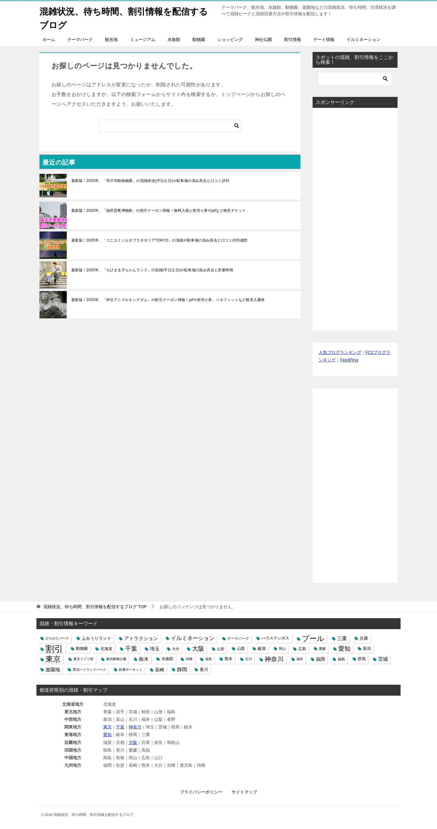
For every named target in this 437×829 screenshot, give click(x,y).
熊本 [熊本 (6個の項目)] (228, 659)
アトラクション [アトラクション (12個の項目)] (141, 638)
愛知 (107, 734)
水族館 (174, 39)
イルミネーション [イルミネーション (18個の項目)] (193, 638)
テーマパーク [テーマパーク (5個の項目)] (238, 638)
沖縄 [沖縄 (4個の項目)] (189, 659)
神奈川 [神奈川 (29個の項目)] (274, 659)
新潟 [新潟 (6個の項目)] (367, 648)
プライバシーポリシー (201, 792)
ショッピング (230, 39)
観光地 (111, 39)
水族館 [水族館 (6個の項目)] (167, 659)
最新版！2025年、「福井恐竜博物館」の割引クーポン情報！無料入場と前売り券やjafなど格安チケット (158, 210)
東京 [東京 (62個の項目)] (53, 659)
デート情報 (323, 39)
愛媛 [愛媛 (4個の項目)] (322, 648)
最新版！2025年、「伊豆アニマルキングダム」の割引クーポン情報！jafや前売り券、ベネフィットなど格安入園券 (168, 300)
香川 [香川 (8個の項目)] (204, 669)
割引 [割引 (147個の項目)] (54, 648)
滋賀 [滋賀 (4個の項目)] (208, 659)
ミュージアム (142, 39)
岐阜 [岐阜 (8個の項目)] (262, 648)
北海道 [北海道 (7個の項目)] (106, 648)
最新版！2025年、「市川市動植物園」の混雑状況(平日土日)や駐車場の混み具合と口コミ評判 (150, 181)
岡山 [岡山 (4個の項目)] (282, 648)
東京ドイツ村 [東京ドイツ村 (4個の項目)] (83, 659)
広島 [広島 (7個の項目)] (302, 648)
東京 (107, 727)
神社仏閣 (263, 39)
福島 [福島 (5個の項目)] (341, 659)
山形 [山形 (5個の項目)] (220, 649)
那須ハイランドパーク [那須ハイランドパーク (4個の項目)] (89, 669)
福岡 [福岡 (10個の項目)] (320, 659)
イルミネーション (364, 39)
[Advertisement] (355, 219)
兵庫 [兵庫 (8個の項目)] (364, 638)
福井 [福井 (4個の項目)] (299, 659)
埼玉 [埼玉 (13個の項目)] (155, 648)
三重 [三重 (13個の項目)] (342, 638)
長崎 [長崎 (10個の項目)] (159, 669)
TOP (95, 606)
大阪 (133, 742)
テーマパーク (80, 39)
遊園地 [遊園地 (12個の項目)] (53, 669)
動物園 (198, 39)
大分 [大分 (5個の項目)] (175, 649)
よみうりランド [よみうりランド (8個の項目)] (96, 638)
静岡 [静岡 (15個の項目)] (182, 670)
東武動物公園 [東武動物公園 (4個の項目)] (116, 659)
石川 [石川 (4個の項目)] (248, 659)
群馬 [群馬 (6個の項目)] (362, 659)
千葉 (120, 727)
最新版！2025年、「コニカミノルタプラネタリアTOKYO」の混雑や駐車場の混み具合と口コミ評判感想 (159, 240)
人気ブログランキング (340, 352)
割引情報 (292, 39)
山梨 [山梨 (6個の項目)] (241, 648)
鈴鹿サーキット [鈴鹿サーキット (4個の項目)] (130, 669)
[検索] (170, 126)
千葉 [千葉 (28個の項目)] (131, 648)
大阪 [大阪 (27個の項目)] (198, 648)
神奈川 (135, 727)
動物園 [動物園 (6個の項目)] (82, 648)
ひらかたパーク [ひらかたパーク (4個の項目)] (57, 638)
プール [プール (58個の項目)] (313, 638)
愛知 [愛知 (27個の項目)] (344, 648)
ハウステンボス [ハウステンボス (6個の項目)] (275, 638)
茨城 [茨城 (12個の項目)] (383, 659)
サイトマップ (244, 792)
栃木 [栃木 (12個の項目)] (144, 659)
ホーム (48, 39)
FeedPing (349, 360)
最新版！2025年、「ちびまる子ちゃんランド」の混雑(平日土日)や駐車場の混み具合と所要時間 (152, 270)
